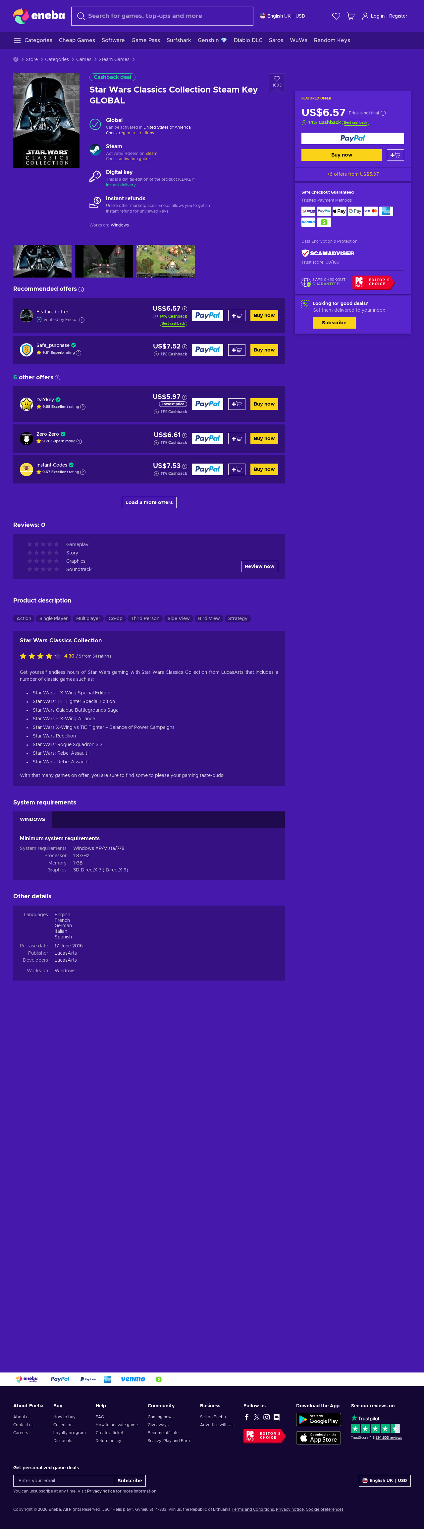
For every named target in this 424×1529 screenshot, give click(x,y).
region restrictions (136, 133)
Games (83, 59)
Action (24, 964)
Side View (179, 964)
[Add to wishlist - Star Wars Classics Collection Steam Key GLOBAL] (277, 84)
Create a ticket (109, 1433)
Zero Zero (47, 434)
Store (32, 59)
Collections (64, 1425)
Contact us (23, 1425)
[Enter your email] (63, 1481)
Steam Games (114, 59)
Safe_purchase (53, 345)
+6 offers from (353, 174)
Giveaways (158, 1425)
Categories (57, 59)
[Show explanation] (78, 352)
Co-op (116, 964)
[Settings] (283, 16)
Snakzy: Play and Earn (169, 1441)
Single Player (53, 964)
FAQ (100, 1417)
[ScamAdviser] (327, 253)
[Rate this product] (42, 1002)
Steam (151, 154)
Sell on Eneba (213, 1417)
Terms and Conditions (253, 1509)
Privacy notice (101, 1491)
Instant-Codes (51, 465)
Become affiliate (163, 1433)
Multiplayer (88, 964)
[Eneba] (39, 16)
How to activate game (117, 1425)
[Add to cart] (395, 155)
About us (21, 1417)
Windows (65, 1316)
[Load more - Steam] (95, 150)
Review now (260, 912)
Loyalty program (69, 1433)
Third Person (145, 964)
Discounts (62, 1441)
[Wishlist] (336, 16)
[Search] (162, 16)
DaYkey (45, 400)
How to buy (64, 1417)
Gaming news (161, 1417)
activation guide (134, 159)
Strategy (237, 964)
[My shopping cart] (351, 16)
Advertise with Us (217, 1425)
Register (398, 16)
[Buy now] (352, 138)
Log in (373, 16)
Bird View (209, 964)
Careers (20, 1433)
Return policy (108, 1441)
